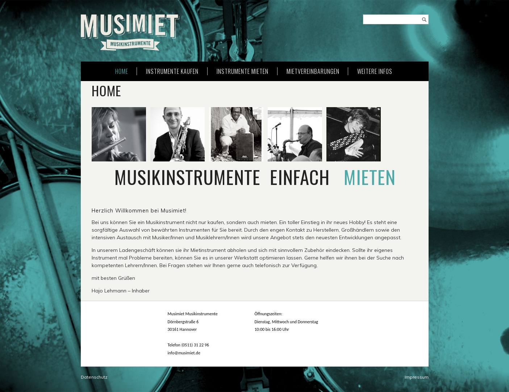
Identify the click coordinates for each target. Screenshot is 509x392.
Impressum (417, 377)
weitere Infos (374, 71)
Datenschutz (94, 377)
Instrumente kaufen (172, 71)
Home (121, 71)
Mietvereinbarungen (313, 71)
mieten (370, 176)
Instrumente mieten (242, 71)
